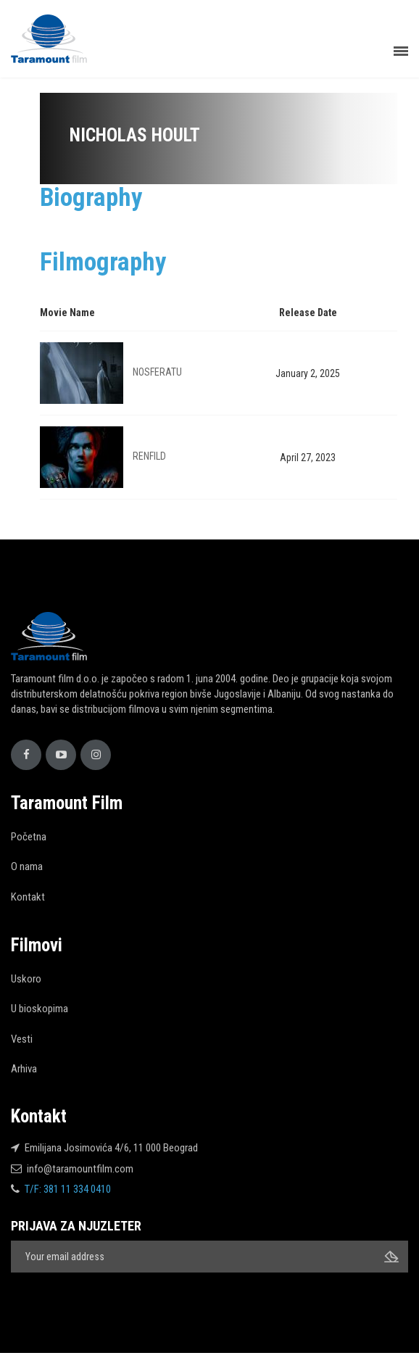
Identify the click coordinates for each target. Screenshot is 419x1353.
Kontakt (28, 896)
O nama (27, 866)
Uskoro (26, 978)
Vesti (22, 1039)
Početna (28, 836)
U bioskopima (39, 1008)
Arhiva (24, 1068)
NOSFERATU (157, 372)
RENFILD (149, 456)
